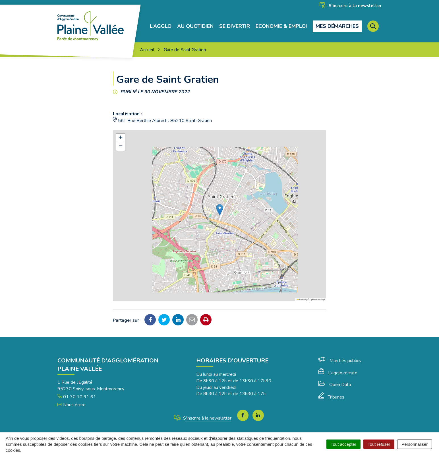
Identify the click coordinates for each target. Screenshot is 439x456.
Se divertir (234, 22)
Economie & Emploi (281, 22)
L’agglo (160, 22)
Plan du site (215, 425)
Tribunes (331, 388)
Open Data (334, 375)
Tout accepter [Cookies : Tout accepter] (343, 444)
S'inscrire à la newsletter (351, 6)
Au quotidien (195, 22)
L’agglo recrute (337, 364)
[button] (219, 201)
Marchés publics (339, 351)
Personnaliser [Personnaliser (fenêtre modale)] (414, 444)
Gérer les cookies (139, 425)
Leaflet (301, 290)
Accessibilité (246, 425)
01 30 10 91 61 (76, 388)
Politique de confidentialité (291, 425)
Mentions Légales (180, 425)
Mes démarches (337, 21)
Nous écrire (71, 396)
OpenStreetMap (317, 290)
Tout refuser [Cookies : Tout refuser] (379, 444)
